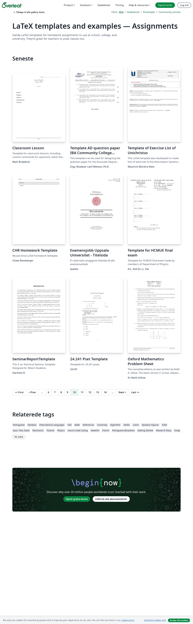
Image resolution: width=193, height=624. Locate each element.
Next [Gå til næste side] (122, 392)
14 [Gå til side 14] (105, 392)
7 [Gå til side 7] (54, 392)
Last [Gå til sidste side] (135, 392)
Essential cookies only (155, 620)
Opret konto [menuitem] (165, 5)
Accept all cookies (179, 620)
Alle (121, 12)
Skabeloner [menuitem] (104, 5)
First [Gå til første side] (19, 392)
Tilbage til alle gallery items (28, 12)
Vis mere (18, 436)
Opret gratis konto (77, 499)
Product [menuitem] (68, 5)
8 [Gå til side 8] (61, 392)
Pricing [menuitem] (120, 5)
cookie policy (127, 620)
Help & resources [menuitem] (139, 5)
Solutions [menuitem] (85, 5)
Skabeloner (133, 12)
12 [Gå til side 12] (90, 392)
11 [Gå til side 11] (82, 392)
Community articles (169, 12)
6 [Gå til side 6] (48, 392)
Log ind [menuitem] (184, 5)
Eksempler (149, 12)
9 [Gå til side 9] (67, 392)
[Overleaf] (11, 5)
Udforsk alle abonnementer (111, 499)
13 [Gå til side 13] (97, 392)
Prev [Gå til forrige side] (32, 392)
